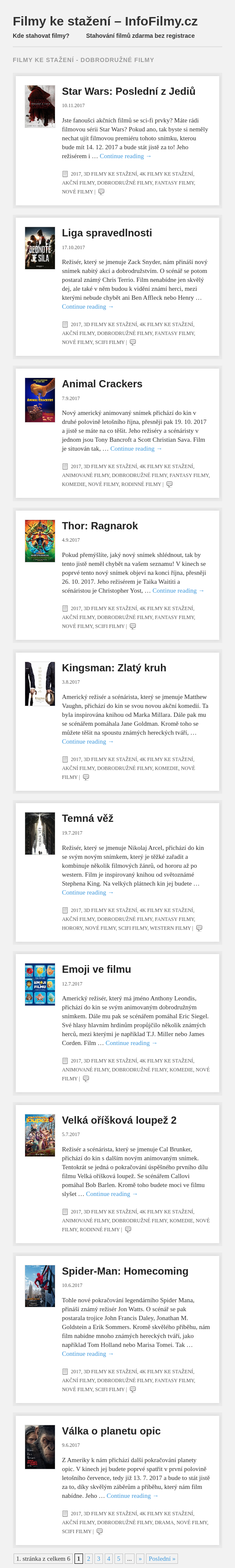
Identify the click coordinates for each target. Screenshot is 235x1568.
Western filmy (170, 928)
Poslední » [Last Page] (162, 1558)
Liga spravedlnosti (107, 233)
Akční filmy (78, 183)
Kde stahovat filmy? (41, 35)
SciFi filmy (110, 342)
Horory (72, 928)
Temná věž (87, 818)
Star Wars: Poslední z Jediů (128, 91)
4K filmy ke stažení (166, 174)
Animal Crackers (102, 383)
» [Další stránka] (140, 1558)
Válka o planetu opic (111, 1431)
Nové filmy (77, 192)
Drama (164, 1522)
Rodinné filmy (141, 484)
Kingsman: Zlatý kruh (114, 667)
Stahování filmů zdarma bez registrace (140, 35)
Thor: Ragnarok (100, 525)
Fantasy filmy (174, 183)
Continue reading (126, 156)
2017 (76, 174)
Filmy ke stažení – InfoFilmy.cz (105, 21)
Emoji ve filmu (96, 969)
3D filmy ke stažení (110, 174)
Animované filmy (85, 475)
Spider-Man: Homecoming (125, 1271)
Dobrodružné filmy (124, 183)
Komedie (73, 484)
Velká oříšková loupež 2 (119, 1120)
